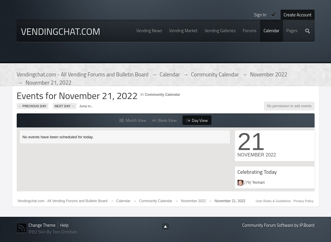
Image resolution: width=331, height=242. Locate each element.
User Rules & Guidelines (274, 201)
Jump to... (86, 106)
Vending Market (183, 30)
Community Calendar (162, 95)
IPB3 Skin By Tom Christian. (53, 232)
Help (64, 225)
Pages (292, 30)
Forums (250, 30)
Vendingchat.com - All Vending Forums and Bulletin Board (63, 201)
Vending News (149, 30)
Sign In (260, 14)
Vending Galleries (220, 30)
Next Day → (64, 106)
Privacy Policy (303, 201)
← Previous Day (32, 106)
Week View (164, 120)
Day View (197, 120)
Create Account (297, 14)
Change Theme (42, 225)
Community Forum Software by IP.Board (278, 225)
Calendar (271, 30)
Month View (133, 120)
